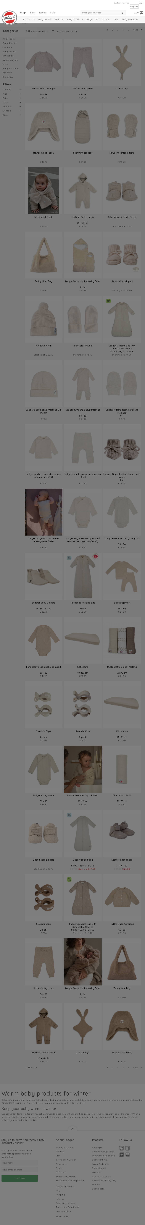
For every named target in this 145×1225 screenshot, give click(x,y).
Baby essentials (130, 19)
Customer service (121, 3)
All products (29, 19)
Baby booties (45, 19)
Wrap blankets (103, 19)
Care (116, 19)
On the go (87, 19)
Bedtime (59, 19)
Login (141, 3)
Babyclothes (72, 19)
